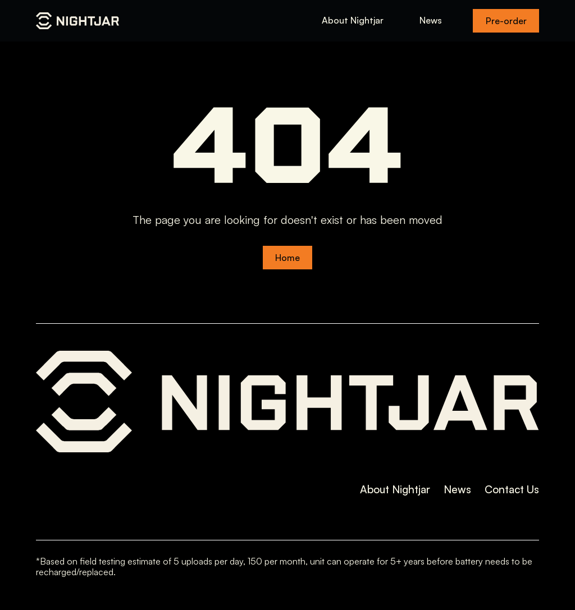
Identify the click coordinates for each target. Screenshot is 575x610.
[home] (77, 21)
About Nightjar (353, 21)
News (430, 21)
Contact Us (512, 489)
